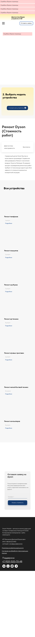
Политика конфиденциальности (13, 548)
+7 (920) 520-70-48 (12, 561)
